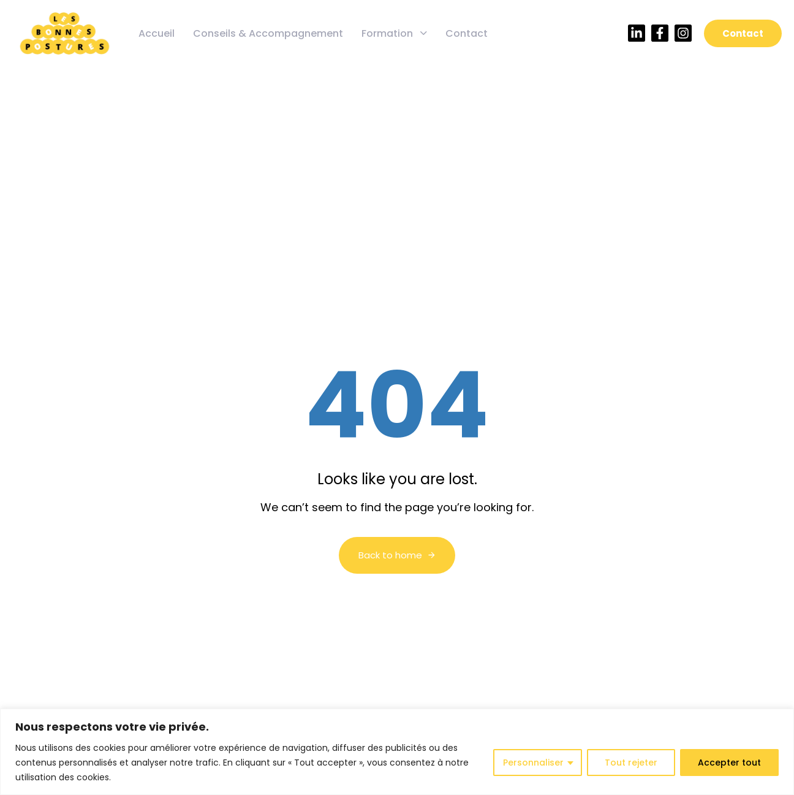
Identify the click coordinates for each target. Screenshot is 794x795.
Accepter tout (729, 762)
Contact (466, 33)
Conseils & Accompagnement (268, 33)
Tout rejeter (631, 762)
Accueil (156, 33)
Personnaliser (533, 762)
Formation (394, 33)
